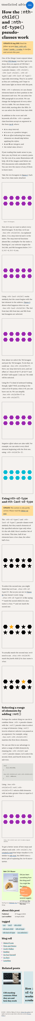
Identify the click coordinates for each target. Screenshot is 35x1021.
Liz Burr (6, 958)
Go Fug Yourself (9, 955)
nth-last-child (8, 929)
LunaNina (7, 961)
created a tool (7, 853)
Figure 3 (27, 302)
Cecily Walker (8, 949)
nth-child (17, 925)
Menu (30, 5)
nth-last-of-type (9, 932)
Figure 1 (25, 175)
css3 (10, 925)
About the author (25, 1012)
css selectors (22, 932)
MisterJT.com (8, 943)
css (4, 925)
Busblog (6, 952)
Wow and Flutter (9, 946)
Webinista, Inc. (13, 903)
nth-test (13, 855)
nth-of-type (20, 929)
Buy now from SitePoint (24, 891)
